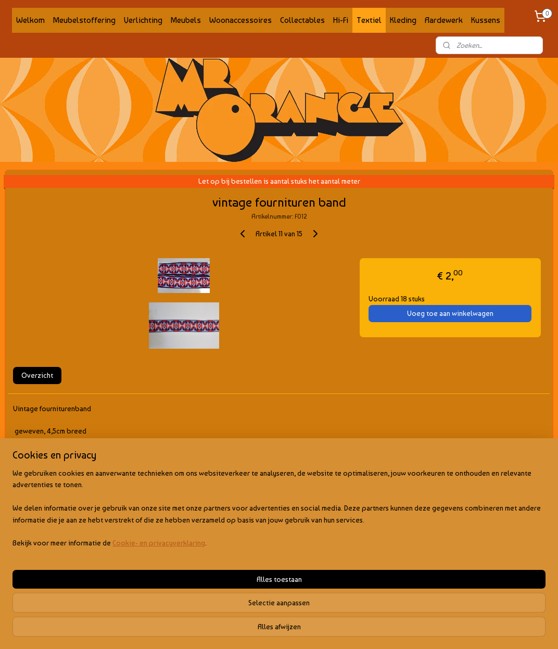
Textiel (369, 20)
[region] (210, 596)
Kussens (485, 20)
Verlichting (143, 20)
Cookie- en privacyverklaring (158, 631)
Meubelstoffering (84, 20)
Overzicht (37, 375)
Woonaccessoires (240, 20)
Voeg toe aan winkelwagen (450, 313)
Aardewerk (444, 20)
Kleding (403, 20)
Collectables (302, 20)
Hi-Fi (340, 20)
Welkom (30, 20)
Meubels (186, 20)
